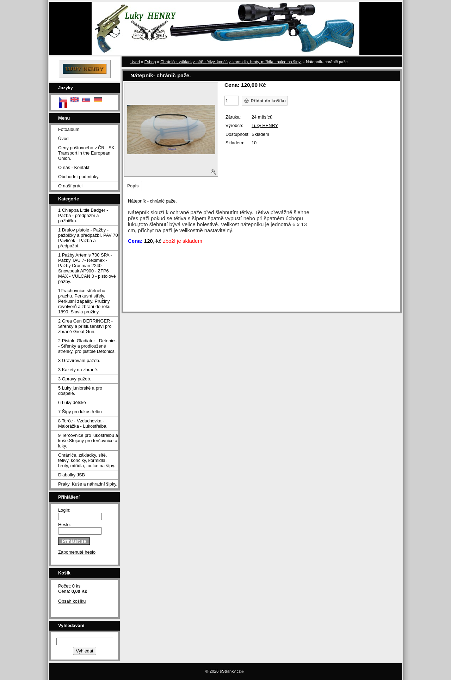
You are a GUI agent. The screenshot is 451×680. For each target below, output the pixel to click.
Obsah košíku (72, 601)
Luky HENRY (265, 125)
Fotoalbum (68, 129)
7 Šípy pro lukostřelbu (80, 411)
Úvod (63, 138)
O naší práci (70, 185)
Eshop (150, 62)
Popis (133, 185)
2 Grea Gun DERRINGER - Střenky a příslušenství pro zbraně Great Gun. (85, 326)
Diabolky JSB (71, 474)
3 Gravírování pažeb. (79, 360)
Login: (64, 510)
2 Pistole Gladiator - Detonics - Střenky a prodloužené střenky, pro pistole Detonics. (87, 346)
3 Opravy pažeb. (74, 378)
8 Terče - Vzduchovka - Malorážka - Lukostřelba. (82, 423)
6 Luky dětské (72, 402)
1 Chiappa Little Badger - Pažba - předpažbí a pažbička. (83, 215)
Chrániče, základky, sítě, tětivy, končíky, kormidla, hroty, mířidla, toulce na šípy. (86, 460)
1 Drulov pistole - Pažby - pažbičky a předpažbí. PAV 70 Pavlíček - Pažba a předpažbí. (88, 237)
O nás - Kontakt (73, 167)
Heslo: (64, 524)
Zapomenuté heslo (76, 552)
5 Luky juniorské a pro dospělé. (80, 390)
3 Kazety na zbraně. (78, 369)
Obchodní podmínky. (78, 176)
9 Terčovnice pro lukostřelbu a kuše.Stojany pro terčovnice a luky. (88, 441)
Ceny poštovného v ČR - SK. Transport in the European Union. (87, 153)
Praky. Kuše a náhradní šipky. (87, 484)
